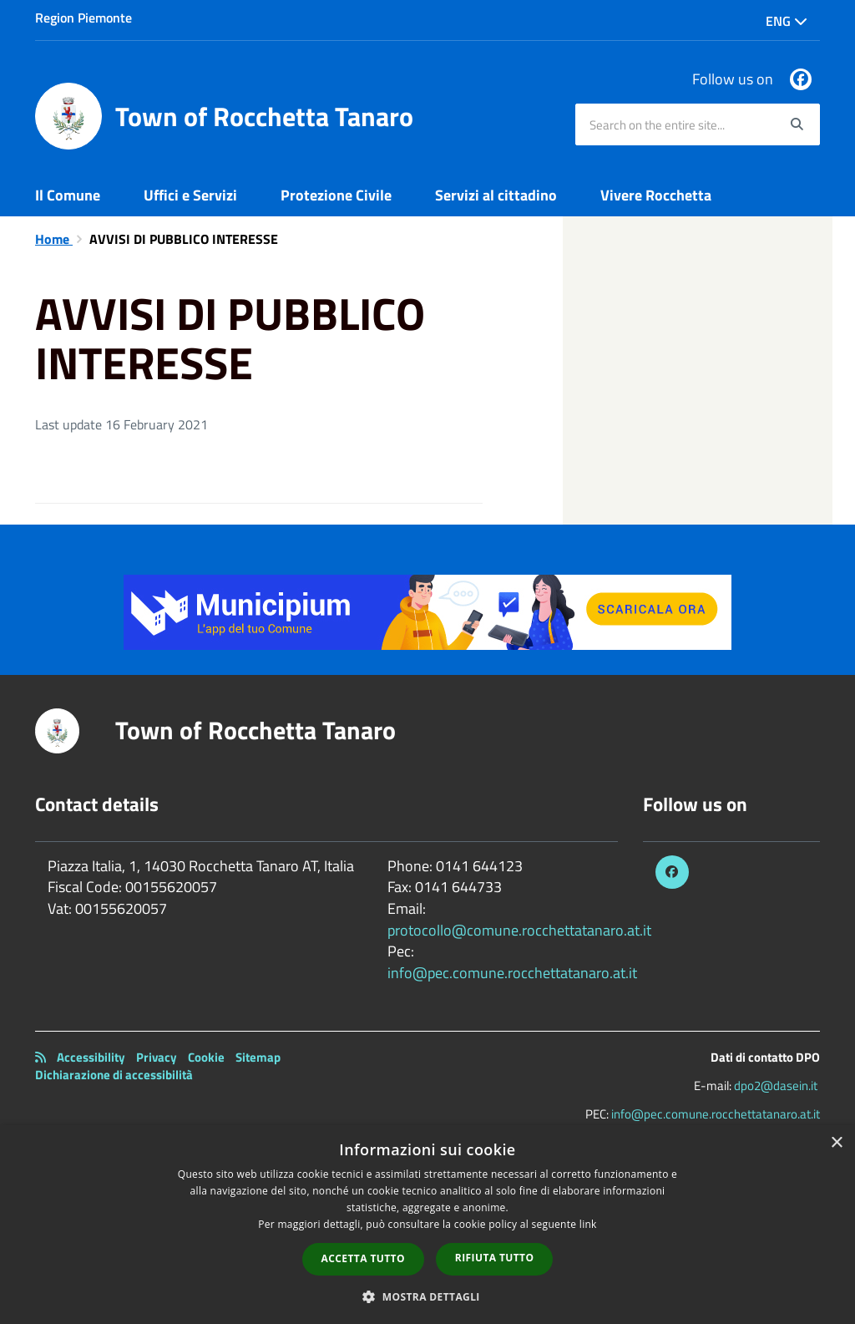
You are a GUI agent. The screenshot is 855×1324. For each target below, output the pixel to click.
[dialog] (427, 1224)
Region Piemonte (83, 18)
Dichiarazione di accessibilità (114, 1074)
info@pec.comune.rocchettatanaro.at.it (512, 972)
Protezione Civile (336, 195)
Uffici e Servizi (190, 195)
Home (54, 239)
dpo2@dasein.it (775, 1085)
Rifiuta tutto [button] (494, 1257)
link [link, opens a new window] (588, 1224)
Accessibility (91, 1057)
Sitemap (258, 1057)
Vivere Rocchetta (655, 195)
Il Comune (67, 195)
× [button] (836, 1143)
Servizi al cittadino (496, 195)
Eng (786, 21)
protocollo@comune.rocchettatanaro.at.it (519, 930)
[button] (427, 1296)
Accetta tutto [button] (363, 1258)
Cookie (206, 1057)
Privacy (156, 1057)
